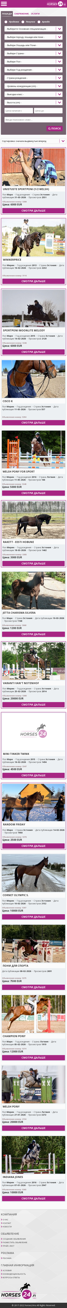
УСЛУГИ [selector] (35, 13)
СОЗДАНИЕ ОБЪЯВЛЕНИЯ (14, 1239)
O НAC (5, 1219)
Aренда (43, 21)
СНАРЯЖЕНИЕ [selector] (21, 13)
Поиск (54, 128)
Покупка (28, 21)
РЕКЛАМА (7, 1258)
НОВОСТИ (7, 1226)
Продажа (11, 21)
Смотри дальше (33, 210)
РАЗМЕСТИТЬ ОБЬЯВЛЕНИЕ (15, 1242)
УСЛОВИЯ (7, 1270)
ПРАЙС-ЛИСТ (8, 1246)
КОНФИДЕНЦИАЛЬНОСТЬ (14, 1274)
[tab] (33, 71)
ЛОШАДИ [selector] (7, 13)
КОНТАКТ (7, 1223)
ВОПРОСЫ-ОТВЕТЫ (11, 1277)
